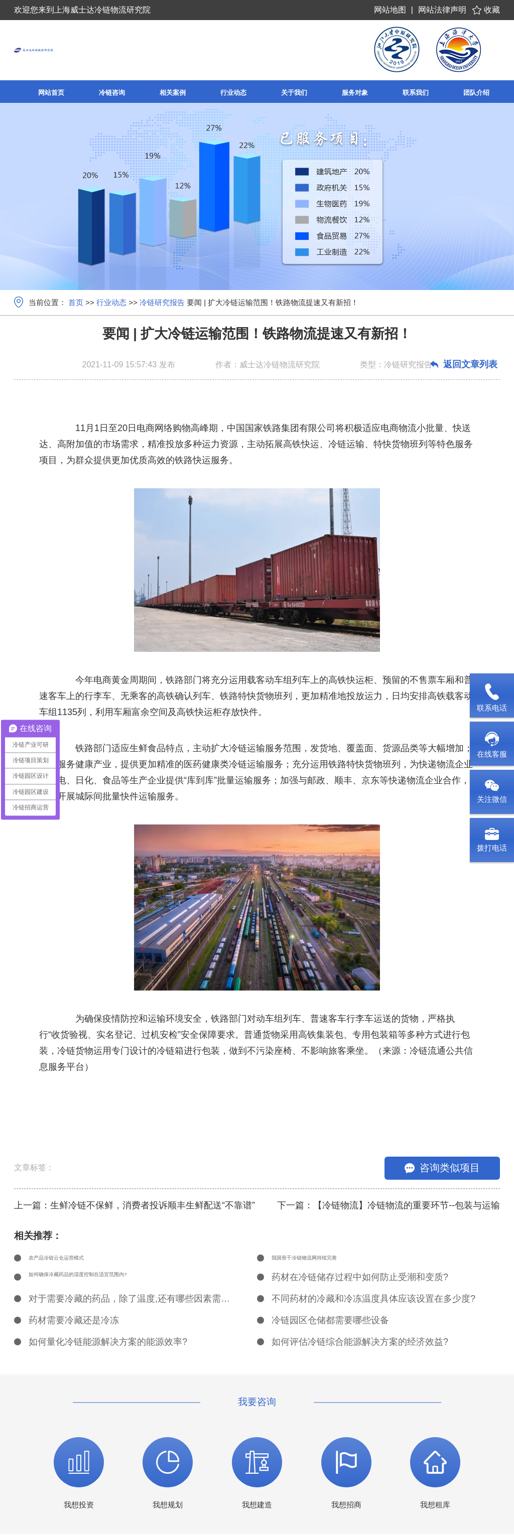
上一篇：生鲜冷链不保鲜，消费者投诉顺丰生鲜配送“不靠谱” (134, 1205)
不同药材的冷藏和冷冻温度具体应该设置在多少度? (373, 1304)
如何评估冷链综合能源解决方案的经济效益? (360, 1347)
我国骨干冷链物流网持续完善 (330, 1260)
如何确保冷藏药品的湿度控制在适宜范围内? (117, 1282)
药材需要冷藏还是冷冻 (74, 1325)
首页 (75, 302)
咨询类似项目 (442, 1167)
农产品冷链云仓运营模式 (78, 1260)
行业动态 (111, 302)
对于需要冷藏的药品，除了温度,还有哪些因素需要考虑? (131, 1304)
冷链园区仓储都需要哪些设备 (330, 1325)
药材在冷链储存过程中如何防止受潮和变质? (360, 1282)
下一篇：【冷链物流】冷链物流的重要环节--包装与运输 (388, 1205)
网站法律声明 (442, 10)
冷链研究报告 (162, 302)
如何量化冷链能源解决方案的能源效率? (108, 1347)
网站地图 (390, 10)
